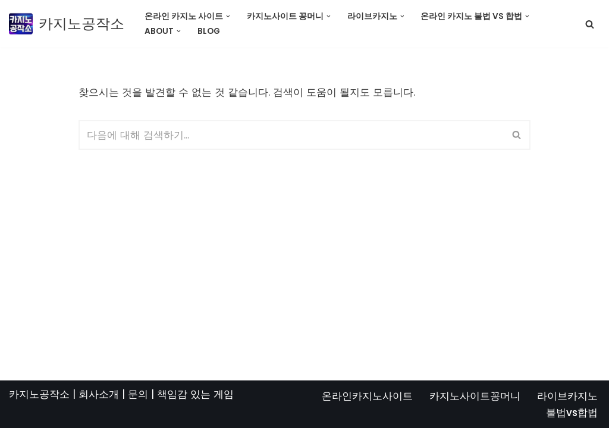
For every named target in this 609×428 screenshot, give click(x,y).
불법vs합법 (572, 412)
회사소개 (99, 394)
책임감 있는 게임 (195, 394)
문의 (138, 394)
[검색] (589, 24)
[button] (228, 16)
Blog (208, 31)
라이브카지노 (567, 396)
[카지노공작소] (66, 24)
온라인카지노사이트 (367, 396)
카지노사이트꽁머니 (474, 396)
